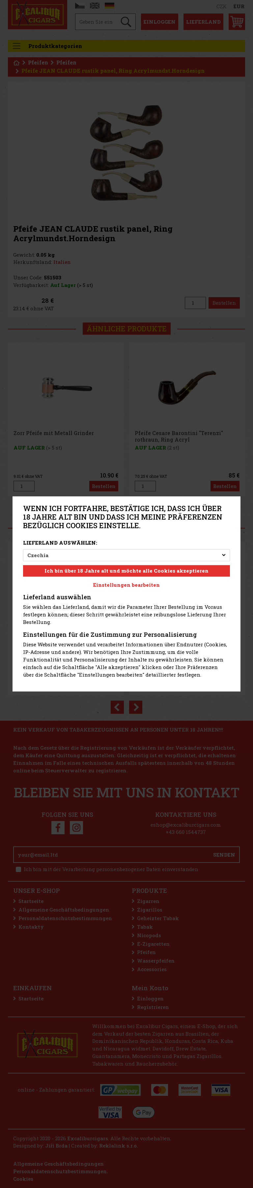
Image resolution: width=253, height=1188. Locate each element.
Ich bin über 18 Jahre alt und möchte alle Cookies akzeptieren (126, 571)
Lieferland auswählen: (60, 542)
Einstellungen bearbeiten (126, 584)
